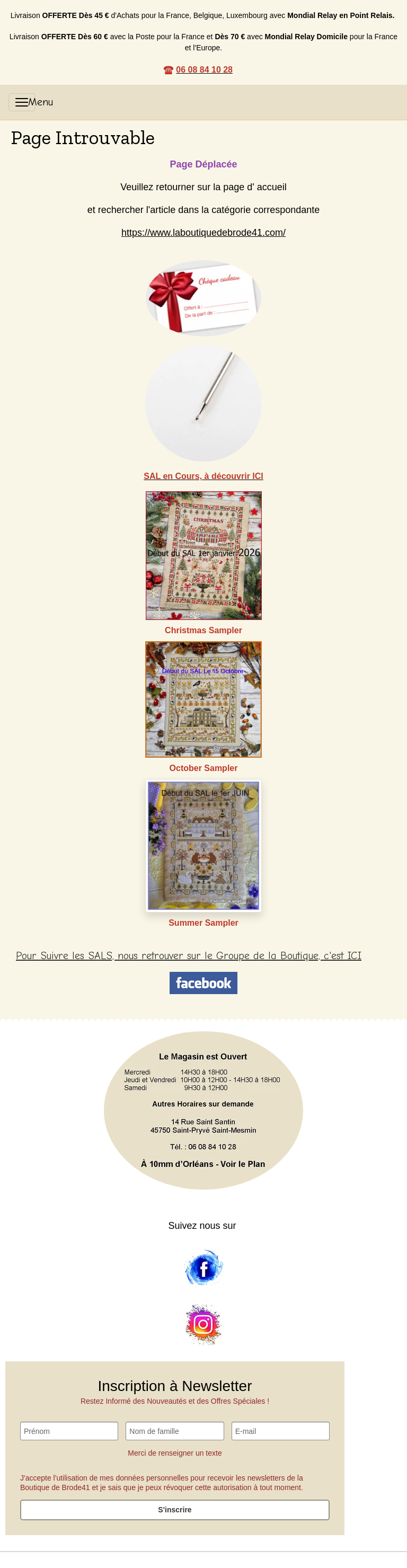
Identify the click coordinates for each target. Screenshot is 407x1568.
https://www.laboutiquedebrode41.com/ (203, 232)
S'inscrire (174, 1509)
